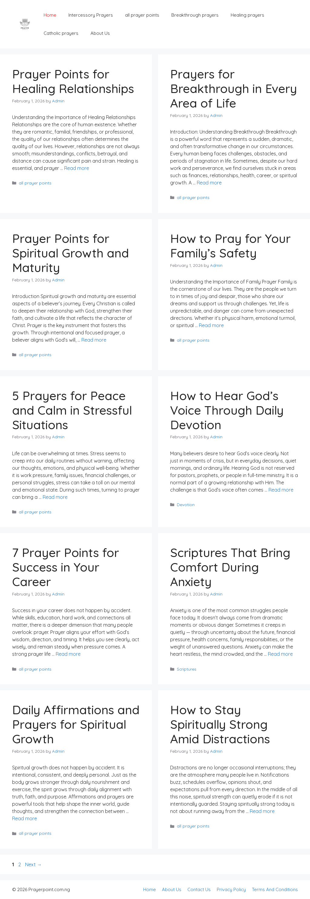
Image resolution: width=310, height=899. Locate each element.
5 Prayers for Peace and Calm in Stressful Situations (72, 410)
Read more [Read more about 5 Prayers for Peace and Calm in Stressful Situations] (55, 497)
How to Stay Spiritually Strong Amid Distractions (220, 724)
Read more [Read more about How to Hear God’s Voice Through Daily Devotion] (281, 490)
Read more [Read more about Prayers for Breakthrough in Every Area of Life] (209, 183)
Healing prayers (247, 15)
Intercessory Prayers (90, 15)
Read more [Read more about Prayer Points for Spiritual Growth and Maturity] (93, 340)
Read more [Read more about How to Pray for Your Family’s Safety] (211, 325)
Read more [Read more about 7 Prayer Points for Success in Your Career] (68, 654)
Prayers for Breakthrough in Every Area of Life (233, 88)
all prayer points (142, 15)
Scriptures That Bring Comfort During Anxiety (230, 567)
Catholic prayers (61, 33)
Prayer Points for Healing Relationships (73, 81)
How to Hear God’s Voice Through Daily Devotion (227, 410)
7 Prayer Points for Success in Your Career (65, 567)
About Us (100, 33)
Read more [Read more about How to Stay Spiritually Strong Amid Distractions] (262, 811)
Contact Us (199, 889)
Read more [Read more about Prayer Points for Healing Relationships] (76, 168)
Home (50, 15)
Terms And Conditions (275, 889)
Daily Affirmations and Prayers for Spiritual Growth (76, 724)
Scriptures (186, 669)
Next (33, 864)
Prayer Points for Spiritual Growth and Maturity (70, 253)
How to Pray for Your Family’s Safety (230, 245)
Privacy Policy (231, 889)
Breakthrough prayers (195, 15)
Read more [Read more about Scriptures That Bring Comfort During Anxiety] (280, 654)
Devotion (186, 504)
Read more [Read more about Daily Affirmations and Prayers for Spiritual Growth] (24, 818)
